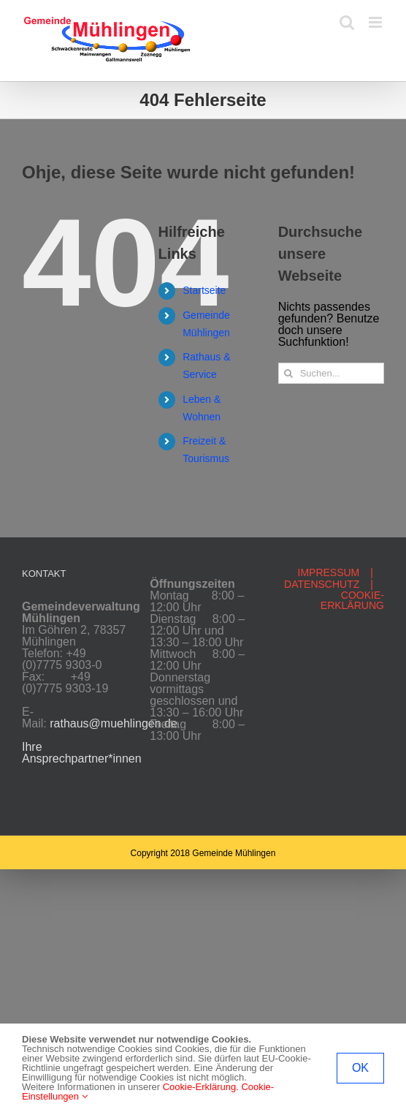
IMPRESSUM (329, 572)
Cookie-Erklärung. (201, 1086)
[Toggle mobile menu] (376, 22)
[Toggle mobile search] (347, 22)
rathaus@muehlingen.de (113, 723)
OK (360, 1068)
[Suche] (288, 373)
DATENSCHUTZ (321, 584)
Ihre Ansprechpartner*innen (82, 753)
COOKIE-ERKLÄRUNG (352, 600)
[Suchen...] (331, 373)
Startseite (204, 290)
